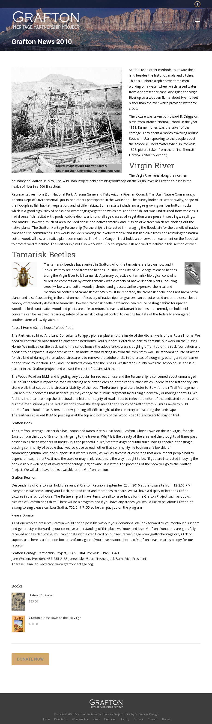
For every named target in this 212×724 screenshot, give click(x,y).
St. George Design (146, 714)
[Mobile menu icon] (197, 20)
